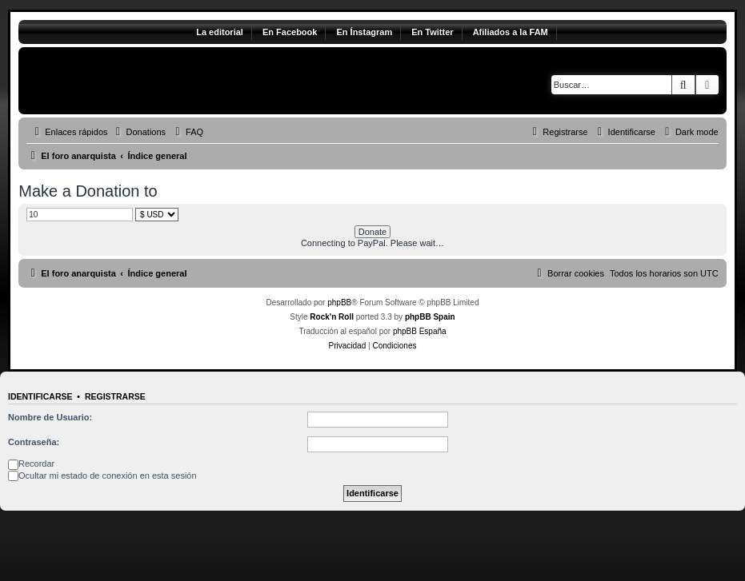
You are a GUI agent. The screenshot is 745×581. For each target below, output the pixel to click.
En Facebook (289, 32)
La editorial (219, 32)
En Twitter (432, 32)
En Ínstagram (364, 32)
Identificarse (40, 396)
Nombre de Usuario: (50, 417)
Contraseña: (33, 442)
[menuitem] (139, 131)
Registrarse (115, 396)
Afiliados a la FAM (510, 32)
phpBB (339, 302)
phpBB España (420, 331)
